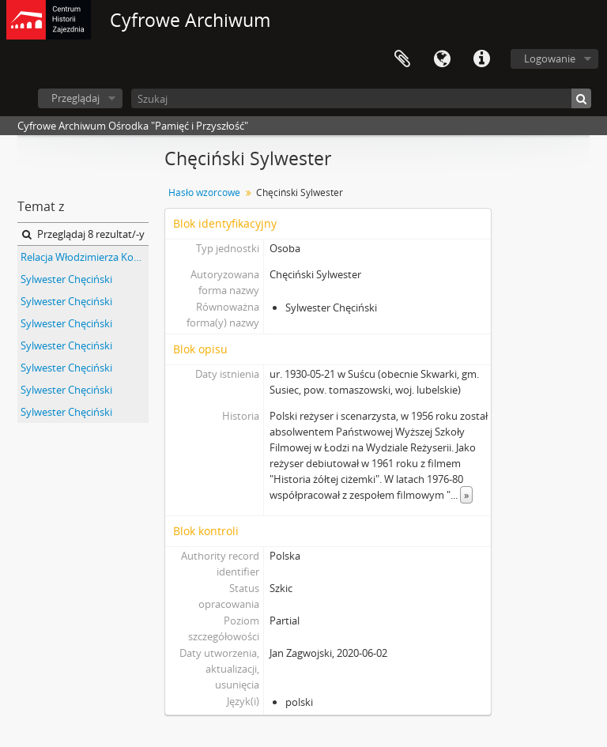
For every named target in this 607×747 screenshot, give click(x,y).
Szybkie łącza (481, 59)
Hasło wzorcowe (204, 192)
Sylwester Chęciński (66, 279)
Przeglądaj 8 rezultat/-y (83, 234)
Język (442, 59)
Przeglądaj (75, 98)
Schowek (402, 59)
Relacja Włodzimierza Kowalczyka (85, 257)
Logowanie (549, 58)
